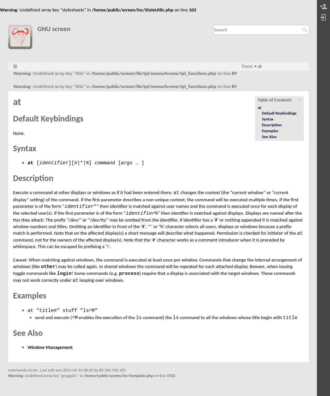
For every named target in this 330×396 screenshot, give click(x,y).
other (48, 266)
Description (272, 124)
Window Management (50, 347)
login (64, 273)
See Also (269, 136)
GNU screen (54, 29)
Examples (270, 130)
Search (306, 29)
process (129, 273)
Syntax (267, 119)
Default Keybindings (279, 113)
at (260, 66)
